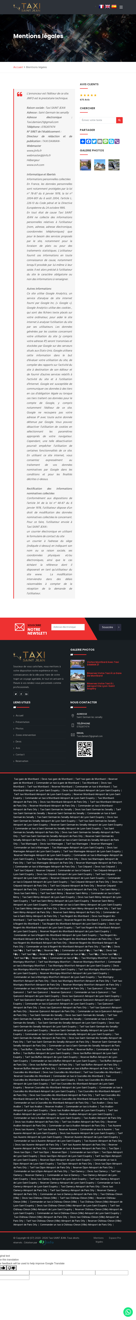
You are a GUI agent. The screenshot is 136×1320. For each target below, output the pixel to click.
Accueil (18, 67)
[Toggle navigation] (121, 8)
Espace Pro (115, 1238)
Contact (20, 755)
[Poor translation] (11, 1267)
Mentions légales (99, 1240)
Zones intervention (26, 735)
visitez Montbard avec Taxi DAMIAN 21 (103, 663)
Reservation (22, 761)
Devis (18, 742)
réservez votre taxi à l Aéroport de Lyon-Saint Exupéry (101, 686)
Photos (19, 729)
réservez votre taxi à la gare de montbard (104, 674)
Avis (18, 748)
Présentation (22, 722)
